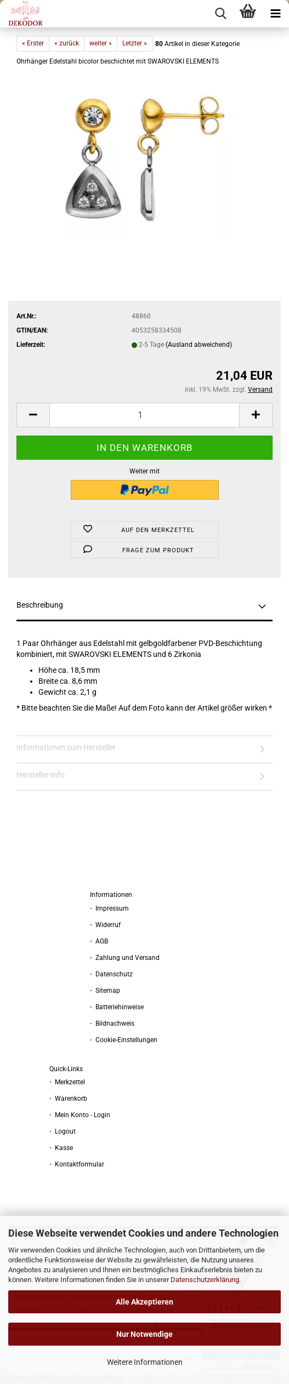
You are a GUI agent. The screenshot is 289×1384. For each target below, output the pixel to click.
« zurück (66, 43)
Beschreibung (39, 605)
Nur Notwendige (144, 1334)
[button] (32, 415)
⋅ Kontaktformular (76, 1164)
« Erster (33, 43)
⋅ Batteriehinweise (117, 1007)
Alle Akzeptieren (144, 1301)
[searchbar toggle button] (220, 13)
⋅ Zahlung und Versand (125, 958)
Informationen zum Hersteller (66, 747)
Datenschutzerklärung (205, 1280)
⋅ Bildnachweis (112, 1023)
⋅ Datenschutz (111, 974)
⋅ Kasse (61, 1148)
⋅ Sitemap (105, 990)
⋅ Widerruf (105, 925)
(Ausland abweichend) (199, 344)
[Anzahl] (144, 415)
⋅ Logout (62, 1131)
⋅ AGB (99, 941)
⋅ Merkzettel (67, 1082)
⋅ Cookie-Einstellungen (123, 1040)
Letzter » (134, 43)
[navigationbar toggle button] (275, 13)
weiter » (100, 43)
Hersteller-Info (40, 774)
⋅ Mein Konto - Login (79, 1115)
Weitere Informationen (145, 1362)
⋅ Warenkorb (68, 1098)
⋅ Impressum (109, 908)
